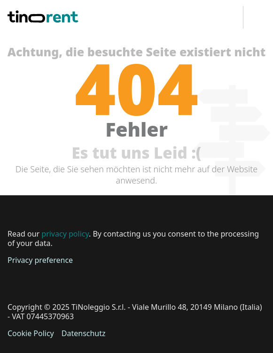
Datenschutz (84, 333)
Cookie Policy (31, 333)
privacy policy (65, 234)
